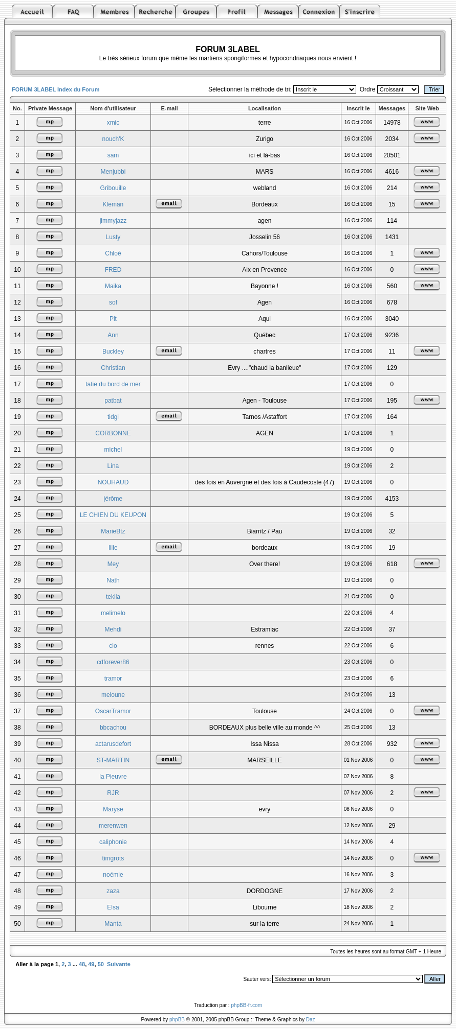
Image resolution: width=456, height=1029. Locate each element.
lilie (112, 547)
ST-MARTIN (113, 760)
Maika (113, 286)
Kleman (113, 204)
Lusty (113, 237)
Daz (310, 1019)
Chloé (113, 253)
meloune (113, 694)
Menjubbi (113, 171)
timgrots (113, 858)
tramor (113, 678)
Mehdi (113, 629)
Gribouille (113, 188)
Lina (113, 466)
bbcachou (113, 727)
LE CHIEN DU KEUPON (113, 515)
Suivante (119, 964)
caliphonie (113, 842)
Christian (113, 367)
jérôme (113, 498)
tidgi (113, 416)
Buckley (113, 351)
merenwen (113, 825)
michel (113, 449)
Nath (112, 580)
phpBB (177, 1019)
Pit (113, 318)
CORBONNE (113, 433)
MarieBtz (113, 531)
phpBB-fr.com (246, 1005)
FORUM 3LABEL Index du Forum (56, 89)
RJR (113, 793)
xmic (113, 122)
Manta (112, 923)
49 (91, 964)
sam (113, 155)
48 (82, 964)
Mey (113, 564)
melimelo (113, 613)
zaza (112, 891)
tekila (113, 596)
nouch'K (113, 139)
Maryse (113, 809)
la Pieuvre (112, 776)
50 (101, 964)
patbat (112, 400)
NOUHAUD (113, 482)
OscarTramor (113, 711)
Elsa (113, 907)
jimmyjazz (113, 220)
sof (113, 302)
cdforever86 (113, 662)
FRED (113, 269)
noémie (113, 874)
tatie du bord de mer (112, 384)
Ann (112, 335)
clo (113, 645)
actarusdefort (113, 743)
